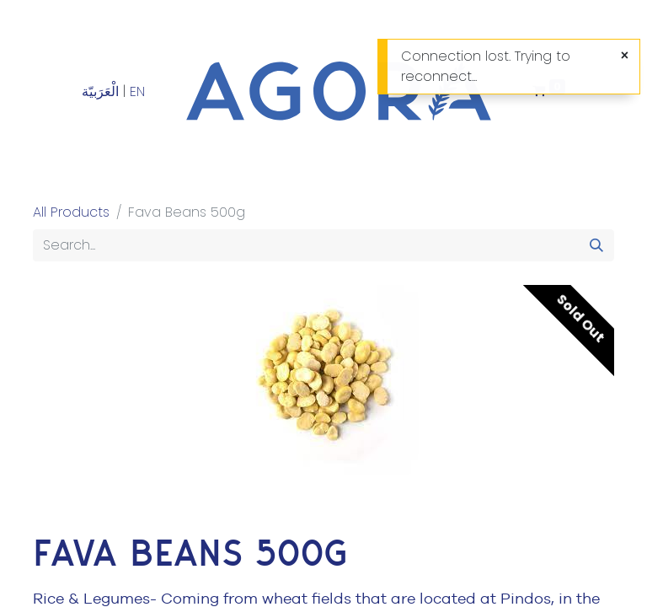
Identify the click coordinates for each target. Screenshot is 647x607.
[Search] (596, 245)
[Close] (624, 56)
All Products (71, 212)
